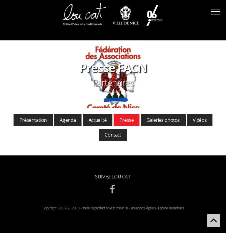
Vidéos (200, 120)
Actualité (98, 120)
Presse (126, 120)
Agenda (68, 120)
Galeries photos (163, 120)
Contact (113, 135)
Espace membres (171, 208)
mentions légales (143, 208)
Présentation (33, 120)
